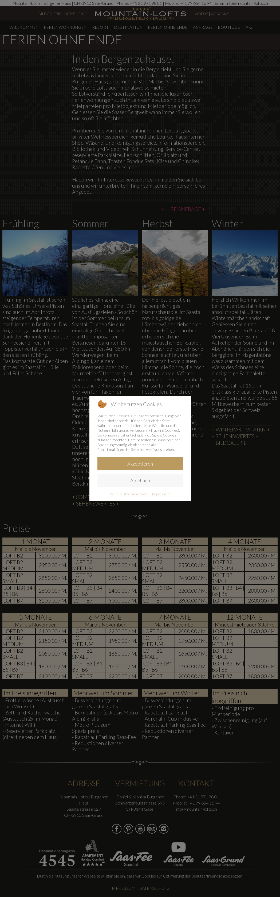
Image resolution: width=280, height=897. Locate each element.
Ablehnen (140, 480)
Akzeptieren (140, 464)
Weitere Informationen (128, 494)
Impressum (161, 494)
